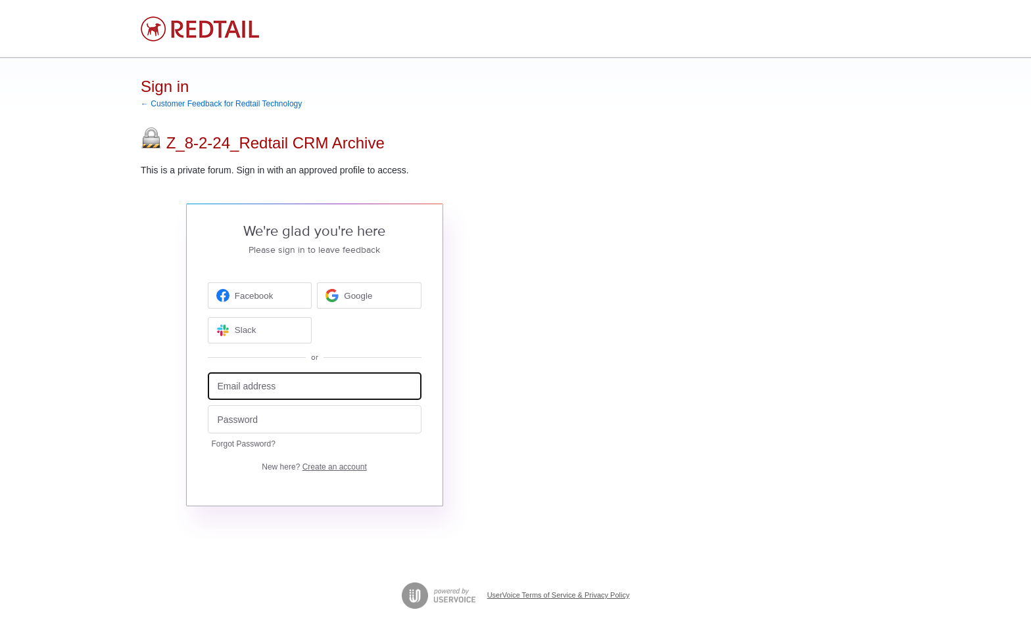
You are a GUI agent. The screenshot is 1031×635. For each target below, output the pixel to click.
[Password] (314, 419)
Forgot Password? (244, 444)
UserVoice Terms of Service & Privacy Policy (558, 595)
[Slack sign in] (260, 330)
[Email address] (314, 386)
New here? (314, 466)
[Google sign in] (369, 295)
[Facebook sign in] (260, 295)
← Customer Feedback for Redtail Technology (221, 103)
